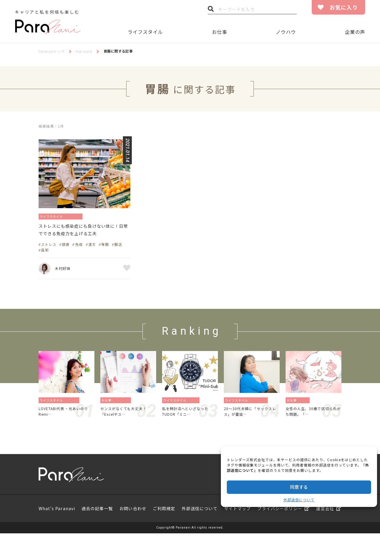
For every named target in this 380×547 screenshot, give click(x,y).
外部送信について (299, 499)
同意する (299, 487)
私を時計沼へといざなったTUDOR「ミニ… (189, 424)
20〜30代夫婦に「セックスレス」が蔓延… (251, 424)
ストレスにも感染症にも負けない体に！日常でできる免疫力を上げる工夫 (84, 235)
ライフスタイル (145, 31)
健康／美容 (80, 216)
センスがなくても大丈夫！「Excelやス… (127, 424)
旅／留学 (73, 411)
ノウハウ (286, 31)
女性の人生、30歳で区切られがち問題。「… (313, 424)
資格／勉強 (123, 411)
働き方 (305, 411)
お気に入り (344, 7)
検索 (211, 10)
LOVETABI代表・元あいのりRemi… (65, 424)
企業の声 (355, 31)
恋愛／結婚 (260, 411)
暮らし (195, 411)
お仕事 (219, 31)
